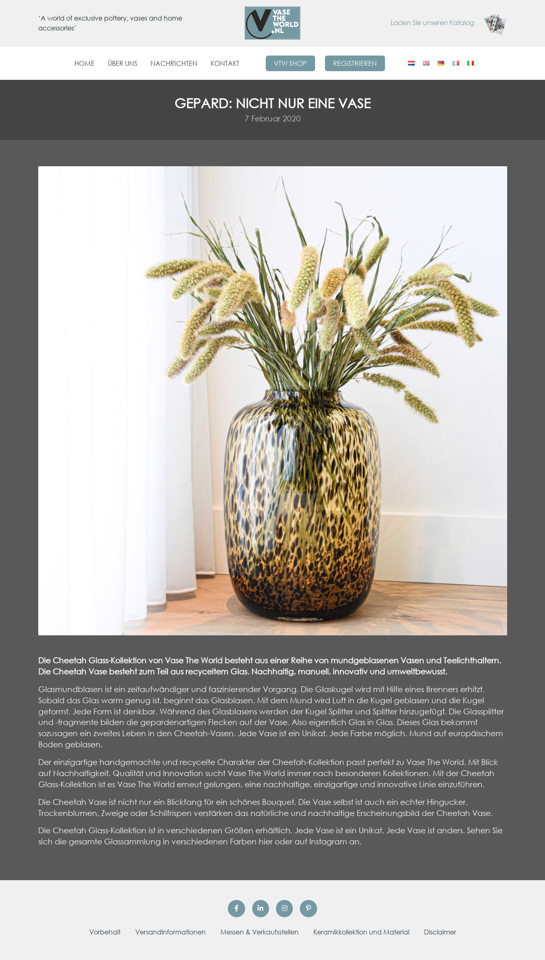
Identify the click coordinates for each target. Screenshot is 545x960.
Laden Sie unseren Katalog (449, 23)
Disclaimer (440, 932)
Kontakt (225, 63)
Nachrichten (174, 63)
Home (84, 63)
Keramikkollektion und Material (361, 932)
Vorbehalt (105, 932)
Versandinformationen (170, 932)
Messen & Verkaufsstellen (259, 932)
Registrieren (355, 63)
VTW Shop (290, 63)
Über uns (122, 63)
